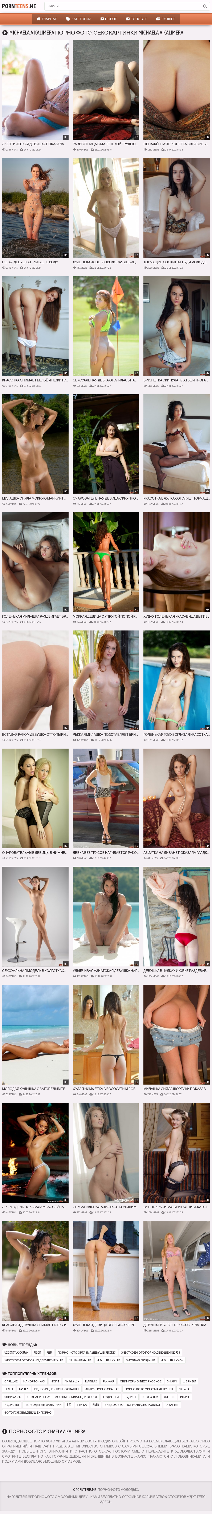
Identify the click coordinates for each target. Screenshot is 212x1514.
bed (69, 1404)
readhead (91, 1381)
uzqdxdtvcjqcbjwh (16, 1352)
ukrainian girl (13, 1397)
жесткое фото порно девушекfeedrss (150, 1352)
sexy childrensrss (172, 1360)
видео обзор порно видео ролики (132, 1404)
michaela (184, 1389)
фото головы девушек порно (28, 1412)
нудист (130, 1397)
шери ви (189, 1381)
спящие (11, 1381)
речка (82, 1404)
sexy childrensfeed (108, 1360)
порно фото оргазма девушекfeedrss (87, 1352)
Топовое (137, 19)
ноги (55, 1381)
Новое (108, 19)
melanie (184, 1397)
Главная (47, 19)
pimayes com (72, 1381)
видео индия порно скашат (56, 1389)
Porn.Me (19, 6)
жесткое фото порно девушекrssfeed (33, 1360)
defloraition (150, 1397)
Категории (78, 19)
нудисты (11, 1404)
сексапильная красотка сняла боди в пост (62, 1397)
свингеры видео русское (141, 1381)
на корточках (34, 1381)
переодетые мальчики (43, 1404)
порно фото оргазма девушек (149, 1389)
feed (49, 1352)
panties (24, 1389)
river (96, 1404)
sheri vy (172, 1381)
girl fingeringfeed (80, 1360)
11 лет (8, 1389)
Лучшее (166, 19)
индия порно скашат (102, 1389)
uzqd (37, 1352)
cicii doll (169, 1397)
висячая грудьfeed (140, 1360)
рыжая (108, 1381)
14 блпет (172, 1404)
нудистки (111, 1397)
